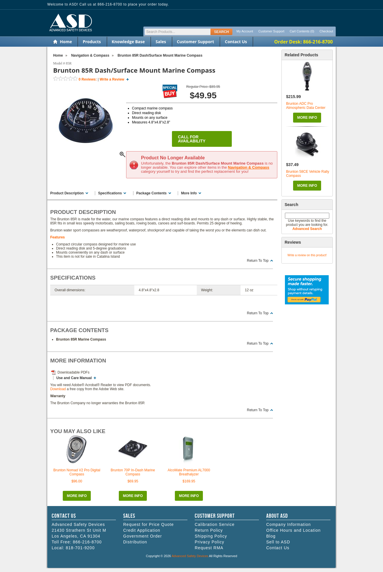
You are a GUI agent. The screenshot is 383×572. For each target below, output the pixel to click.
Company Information (288, 524)
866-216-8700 (87, 542)
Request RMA (209, 547)
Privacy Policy (209, 542)
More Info (307, 118)
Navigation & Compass (248, 167)
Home (66, 41)
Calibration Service (215, 524)
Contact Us (236, 41)
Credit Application (141, 530)
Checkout (326, 31)
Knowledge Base (128, 41)
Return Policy (209, 530)
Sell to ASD (278, 542)
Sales (161, 41)
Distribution (135, 542)
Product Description (67, 193)
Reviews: (88, 79)
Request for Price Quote (148, 524)
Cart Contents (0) (302, 31)
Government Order (142, 536)
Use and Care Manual (74, 378)
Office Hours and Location (293, 530)
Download (58, 389)
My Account (244, 31)
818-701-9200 (80, 547)
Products (92, 41)
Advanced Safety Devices (190, 556)
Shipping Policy (211, 536)
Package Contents (151, 193)
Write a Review (112, 79)
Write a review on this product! (307, 255)
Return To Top (258, 261)
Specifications (110, 193)
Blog (271, 536)
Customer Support (271, 31)
